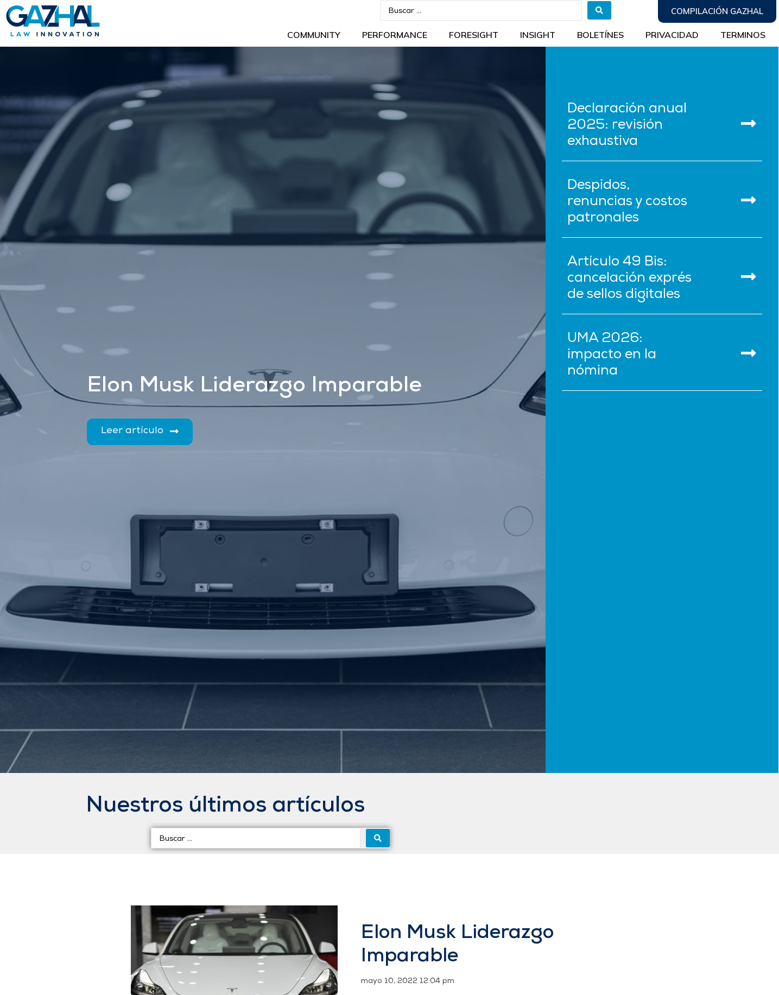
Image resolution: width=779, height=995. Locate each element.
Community (313, 34)
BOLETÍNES (600, 34)
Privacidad (672, 34)
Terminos (742, 34)
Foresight (473, 34)
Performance (394, 34)
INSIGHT (537, 34)
